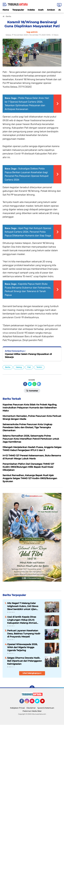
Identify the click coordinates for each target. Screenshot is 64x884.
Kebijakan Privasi (17, 708)
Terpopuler (18, 10)
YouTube (44, 702)
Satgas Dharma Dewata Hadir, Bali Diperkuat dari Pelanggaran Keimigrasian (24, 660)
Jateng (19, 367)
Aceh (41, 10)
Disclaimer (31, 708)
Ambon (51, 10)
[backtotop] (32, 688)
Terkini (39, 367)
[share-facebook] (25, 384)
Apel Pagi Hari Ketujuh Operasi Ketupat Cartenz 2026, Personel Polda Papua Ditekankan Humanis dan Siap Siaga (28, 232)
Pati (29, 367)
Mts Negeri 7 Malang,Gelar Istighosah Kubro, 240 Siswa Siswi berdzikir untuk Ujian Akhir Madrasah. (22, 606)
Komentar (32, 390)
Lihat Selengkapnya (32, 673)
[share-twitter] (30, 384)
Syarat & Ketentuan (45, 708)
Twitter (38, 702)
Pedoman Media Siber (32, 711)
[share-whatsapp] (34, 384)
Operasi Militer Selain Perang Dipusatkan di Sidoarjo (28, 355)
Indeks (31, 10)
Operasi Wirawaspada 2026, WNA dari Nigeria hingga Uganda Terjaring (22, 647)
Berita (7, 367)
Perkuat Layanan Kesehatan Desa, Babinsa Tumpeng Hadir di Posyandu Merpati (23, 633)
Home (6, 10)
